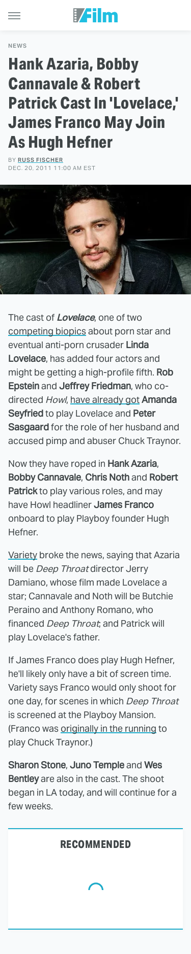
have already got (105, 399)
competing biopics (47, 331)
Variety (22, 555)
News (17, 46)
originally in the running (108, 728)
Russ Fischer (40, 159)
